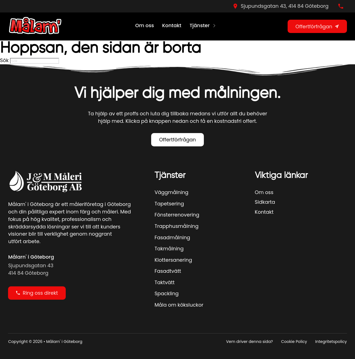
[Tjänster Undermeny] (214, 26)
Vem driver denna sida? (249, 341)
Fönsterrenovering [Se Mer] (176, 214)
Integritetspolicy (331, 341)
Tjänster (199, 25)
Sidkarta (265, 201)
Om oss (144, 25)
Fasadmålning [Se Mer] (172, 237)
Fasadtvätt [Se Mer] (167, 271)
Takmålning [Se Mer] (169, 248)
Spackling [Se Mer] (166, 293)
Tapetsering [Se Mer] (169, 203)
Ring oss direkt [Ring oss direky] (37, 292)
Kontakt (171, 25)
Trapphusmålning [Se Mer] (176, 226)
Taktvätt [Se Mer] (164, 282)
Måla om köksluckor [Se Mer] (178, 304)
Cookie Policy (294, 341)
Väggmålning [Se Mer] (171, 192)
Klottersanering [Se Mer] (173, 259)
